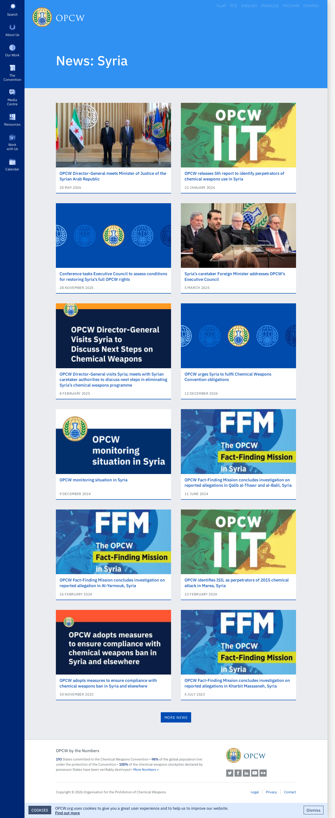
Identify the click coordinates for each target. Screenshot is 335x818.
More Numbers (144, 769)
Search (12, 14)
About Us (12, 34)
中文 (233, 5)
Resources (12, 124)
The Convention (12, 77)
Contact (290, 791)
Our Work (12, 54)
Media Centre (12, 101)
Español (311, 5)
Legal (255, 791)
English (249, 5)
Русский (291, 5)
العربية (221, 5)
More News (176, 717)
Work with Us (12, 146)
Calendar (12, 168)
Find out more (67, 812)
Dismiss (314, 810)
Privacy (271, 791)
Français (270, 5)
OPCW (261, 755)
